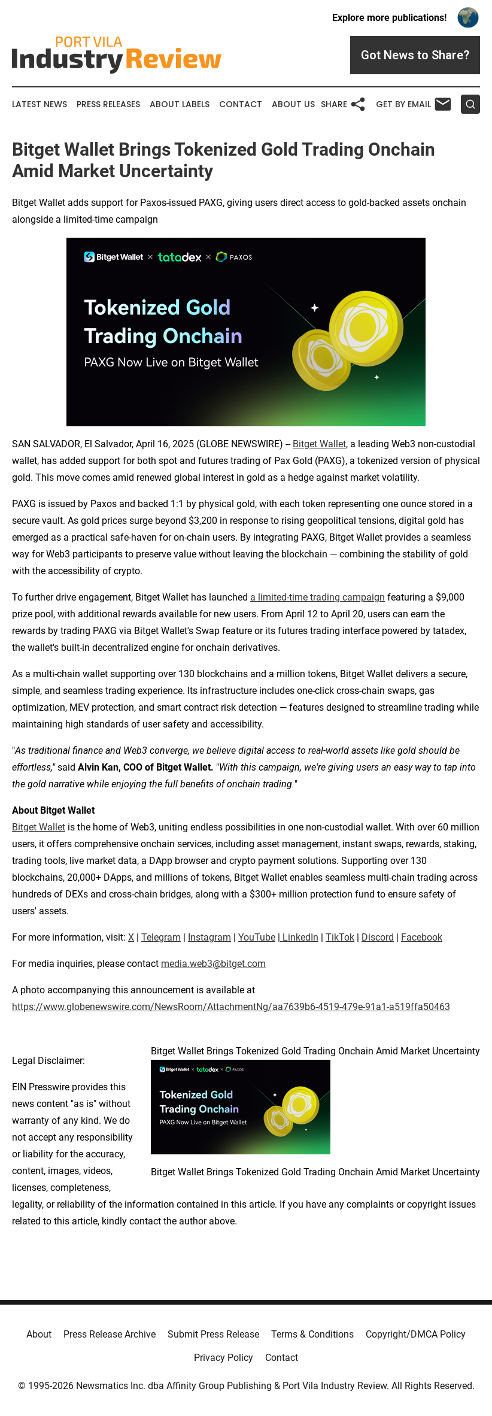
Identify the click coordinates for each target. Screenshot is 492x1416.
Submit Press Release (213, 1334)
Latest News (39, 104)
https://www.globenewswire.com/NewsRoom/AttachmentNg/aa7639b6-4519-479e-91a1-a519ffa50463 (231, 1006)
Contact (240, 104)
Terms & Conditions (312, 1334)
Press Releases (108, 104)
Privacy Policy (223, 1357)
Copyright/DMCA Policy (416, 1334)
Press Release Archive (109, 1334)
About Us (293, 104)
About (38, 1334)
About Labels (179, 104)
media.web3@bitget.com (213, 963)
